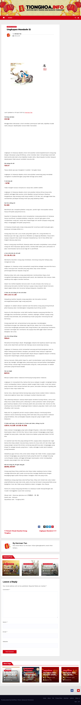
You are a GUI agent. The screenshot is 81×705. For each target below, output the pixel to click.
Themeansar (31, 700)
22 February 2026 (11, 677)
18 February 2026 (50, 677)
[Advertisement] (30, 51)
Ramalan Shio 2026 (48, 670)
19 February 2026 (30, 677)
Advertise (66, 698)
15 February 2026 (69, 677)
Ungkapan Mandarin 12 (19, 29)
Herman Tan (17, 33)
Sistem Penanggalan (28, 668)
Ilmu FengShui (7, 670)
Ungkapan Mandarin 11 (47, 531)
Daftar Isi (77, 698)
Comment (6, 589)
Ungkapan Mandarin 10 (48, 567)
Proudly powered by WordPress (9, 700)
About (49, 698)
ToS (53, 698)
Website (5, 641)
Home (10, 17)
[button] (75, 17)
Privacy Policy (58, 698)
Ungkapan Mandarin (11, 26)
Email (5, 632)
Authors (72, 698)
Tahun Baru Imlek (28, 670)
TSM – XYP (77, 701)
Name (5, 622)
